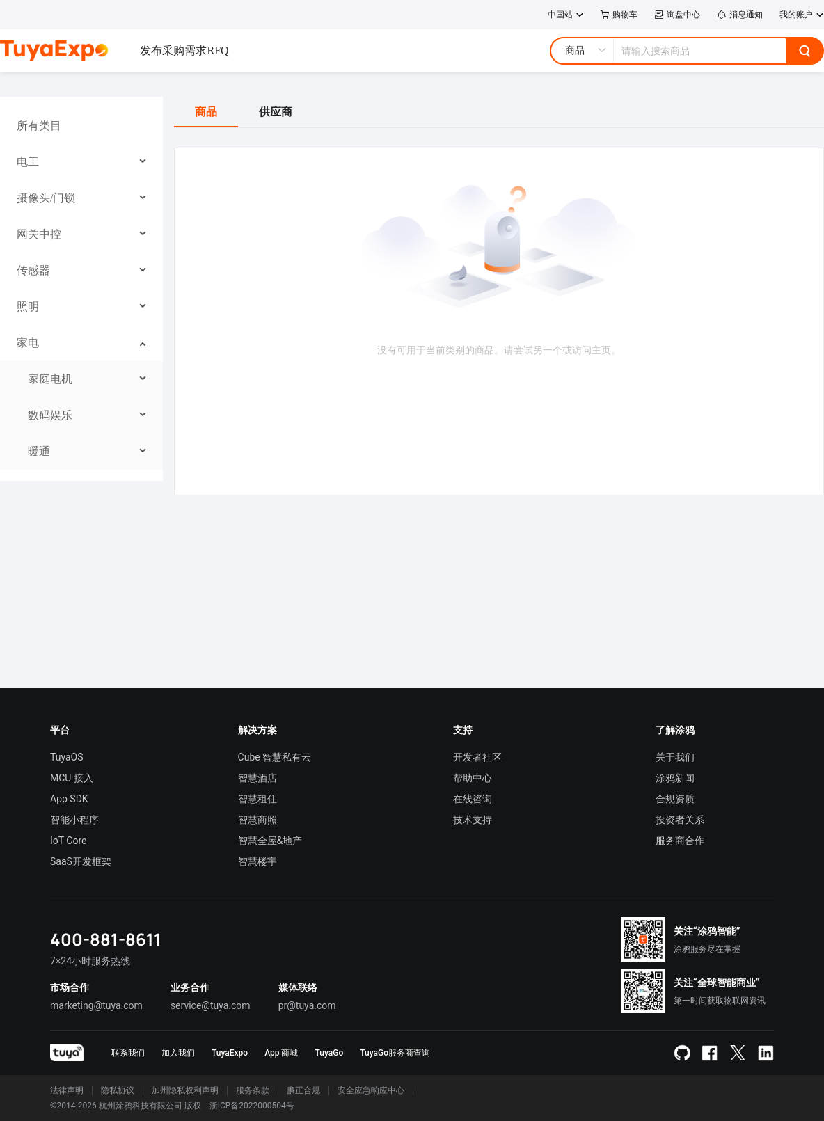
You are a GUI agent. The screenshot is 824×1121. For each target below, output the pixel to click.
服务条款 (252, 1090)
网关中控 (39, 234)
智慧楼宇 (257, 861)
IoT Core (68, 840)
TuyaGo (329, 1053)
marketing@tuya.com (96, 1005)
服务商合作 (680, 840)
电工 (28, 162)
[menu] (81, 289)
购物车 (619, 15)
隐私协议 (117, 1090)
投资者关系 (680, 819)
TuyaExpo (230, 1053)
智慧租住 (257, 798)
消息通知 (740, 15)
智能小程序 (74, 819)
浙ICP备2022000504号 (251, 1106)
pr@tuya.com (307, 1005)
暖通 (39, 451)
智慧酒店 (257, 778)
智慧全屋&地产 (270, 840)
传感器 (33, 270)
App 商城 (281, 1053)
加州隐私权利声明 (185, 1090)
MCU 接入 (71, 778)
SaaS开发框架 (80, 861)
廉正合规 (303, 1090)
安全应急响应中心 (371, 1090)
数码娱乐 (50, 415)
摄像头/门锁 (46, 198)
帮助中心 (472, 778)
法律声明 (67, 1090)
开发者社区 (477, 757)
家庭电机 (50, 379)
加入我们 (178, 1053)
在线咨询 (472, 798)
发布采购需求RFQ (184, 50)
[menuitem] (82, 126)
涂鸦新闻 (675, 778)
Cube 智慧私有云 (275, 757)
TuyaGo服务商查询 (395, 1053)
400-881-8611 (105, 939)
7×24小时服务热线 (90, 961)
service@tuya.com (211, 1005)
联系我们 (128, 1053)
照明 (28, 306)
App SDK (69, 798)
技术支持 (472, 819)
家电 (28, 343)
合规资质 (675, 798)
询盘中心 (677, 15)
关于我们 (675, 757)
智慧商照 (257, 819)
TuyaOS (67, 757)
